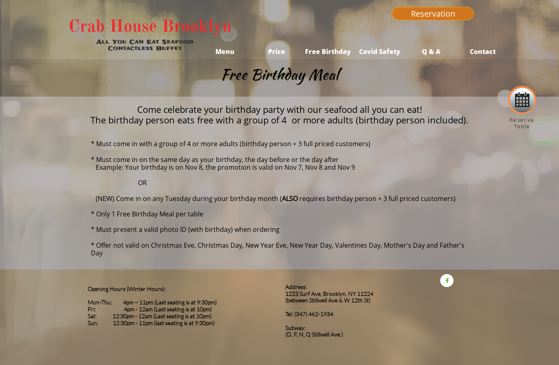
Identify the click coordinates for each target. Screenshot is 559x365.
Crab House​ (113, 26)
